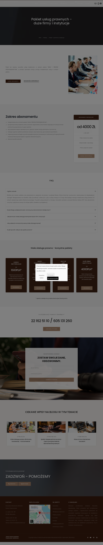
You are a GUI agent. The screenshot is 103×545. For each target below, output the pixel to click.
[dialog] (51, 272)
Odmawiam (51, 275)
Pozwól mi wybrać (41, 276)
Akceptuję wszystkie (53, 278)
